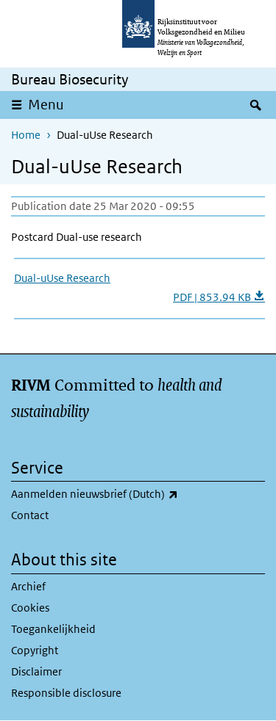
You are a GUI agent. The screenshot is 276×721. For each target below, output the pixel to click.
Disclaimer (36, 671)
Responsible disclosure (66, 693)
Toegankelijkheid (53, 629)
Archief (28, 586)
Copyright (34, 650)
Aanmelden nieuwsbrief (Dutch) (133, 494)
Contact (30, 515)
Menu (46, 104)
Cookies (30, 608)
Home (25, 135)
